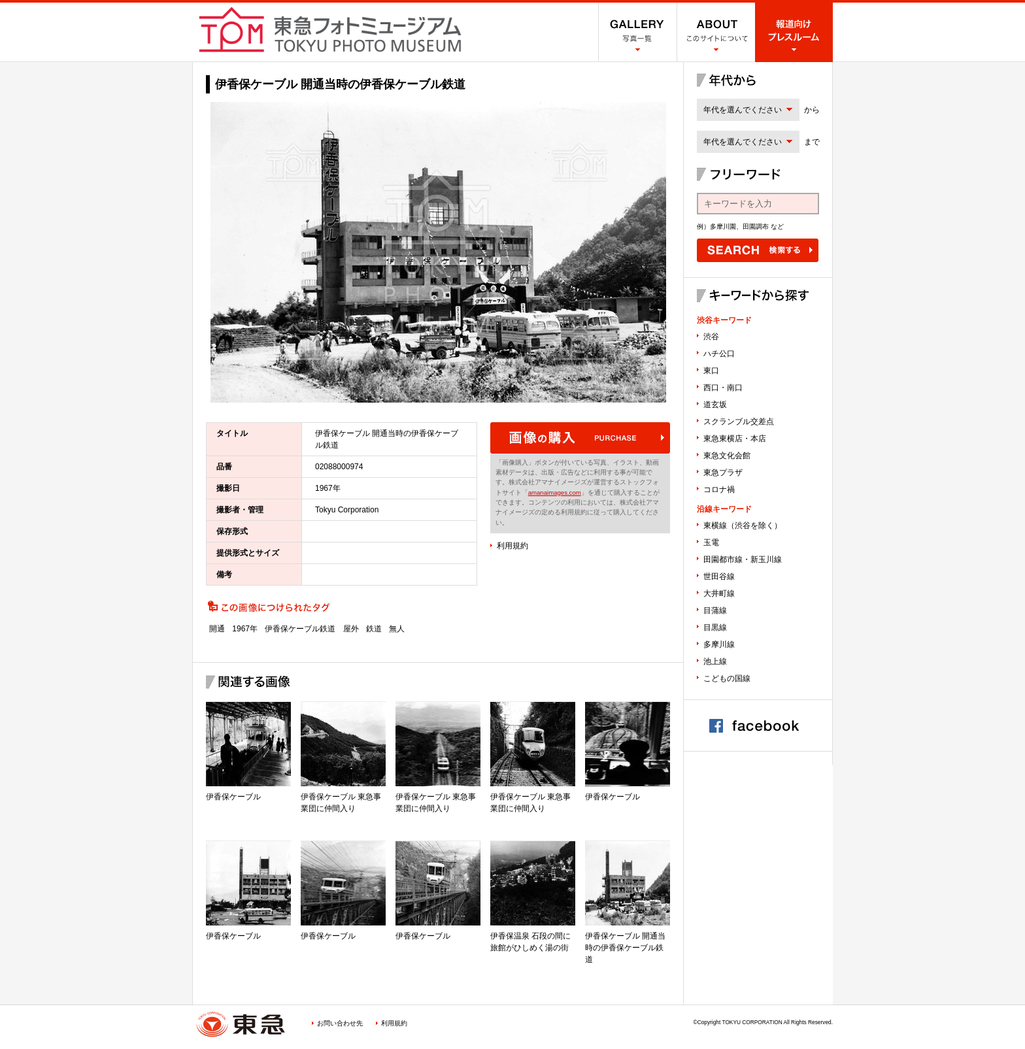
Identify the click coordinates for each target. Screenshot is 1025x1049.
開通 (217, 629)
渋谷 (711, 336)
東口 (711, 370)
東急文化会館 (726, 455)
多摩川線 (719, 644)
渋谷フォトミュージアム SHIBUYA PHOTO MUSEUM (330, 29)
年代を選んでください (742, 109)
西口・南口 (723, 387)
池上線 (715, 661)
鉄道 (374, 629)
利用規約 (512, 545)
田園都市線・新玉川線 (742, 559)
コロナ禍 (719, 489)
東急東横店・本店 (734, 438)
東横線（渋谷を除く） (742, 525)
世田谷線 (719, 576)
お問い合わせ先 (340, 1023)
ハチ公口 (719, 353)
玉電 (711, 542)
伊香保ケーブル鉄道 (300, 629)
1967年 (245, 629)
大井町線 (719, 593)
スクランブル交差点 (738, 421)
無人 (397, 629)
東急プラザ (723, 472)
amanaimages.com (554, 492)
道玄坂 (715, 404)
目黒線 (715, 627)
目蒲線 (715, 610)
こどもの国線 (726, 678)
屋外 (351, 629)
